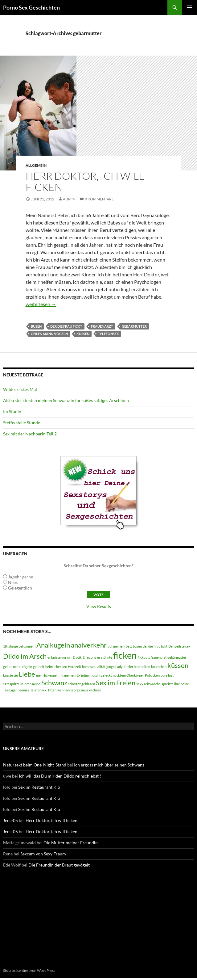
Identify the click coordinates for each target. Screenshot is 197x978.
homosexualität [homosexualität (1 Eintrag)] (93, 667)
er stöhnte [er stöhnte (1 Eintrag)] (104, 657)
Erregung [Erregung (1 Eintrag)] (89, 657)
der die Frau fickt (66, 326)
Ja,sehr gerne (20, 576)
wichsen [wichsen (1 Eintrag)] (95, 690)
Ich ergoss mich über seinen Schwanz (109, 764)
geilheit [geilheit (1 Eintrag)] (38, 667)
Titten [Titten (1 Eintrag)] (51, 690)
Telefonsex (108, 334)
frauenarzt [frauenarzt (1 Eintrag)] (158, 657)
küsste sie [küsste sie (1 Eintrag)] (10, 675)
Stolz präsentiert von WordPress (29, 970)
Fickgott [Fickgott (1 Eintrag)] (143, 657)
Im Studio (12, 411)
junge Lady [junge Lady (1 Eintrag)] (114, 667)
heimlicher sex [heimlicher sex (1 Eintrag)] (56, 667)
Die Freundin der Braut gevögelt (59, 864)
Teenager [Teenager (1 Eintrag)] (10, 690)
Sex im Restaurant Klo (39, 787)
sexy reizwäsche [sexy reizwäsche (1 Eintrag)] (148, 684)
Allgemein (36, 165)
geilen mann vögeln (49, 334)
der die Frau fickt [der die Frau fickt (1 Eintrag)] (155, 646)
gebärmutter (134, 326)
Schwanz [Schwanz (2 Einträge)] (54, 682)
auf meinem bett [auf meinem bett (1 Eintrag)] (120, 646)
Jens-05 (10, 820)
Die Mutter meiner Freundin (70, 842)
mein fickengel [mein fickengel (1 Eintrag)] (47, 675)
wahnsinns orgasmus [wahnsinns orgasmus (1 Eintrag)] (72, 690)
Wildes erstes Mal (20, 389)
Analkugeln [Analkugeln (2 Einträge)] (53, 645)
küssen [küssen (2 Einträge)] (177, 665)
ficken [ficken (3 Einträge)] (125, 655)
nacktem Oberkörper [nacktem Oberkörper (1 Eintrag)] (128, 675)
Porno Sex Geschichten (31, 7)
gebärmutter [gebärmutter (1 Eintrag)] (176, 657)
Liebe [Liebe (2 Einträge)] (27, 674)
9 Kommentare (99, 199)
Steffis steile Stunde (21, 422)
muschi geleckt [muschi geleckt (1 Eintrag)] (101, 675)
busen (36, 326)
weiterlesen (41, 304)
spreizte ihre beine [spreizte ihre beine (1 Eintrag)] (175, 684)
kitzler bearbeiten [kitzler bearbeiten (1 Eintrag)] (137, 667)
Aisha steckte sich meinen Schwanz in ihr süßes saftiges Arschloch (66, 400)
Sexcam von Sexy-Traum (43, 853)
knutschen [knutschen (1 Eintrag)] (158, 667)
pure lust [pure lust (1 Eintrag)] (167, 675)
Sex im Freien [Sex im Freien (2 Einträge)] (115, 682)
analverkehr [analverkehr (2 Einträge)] (89, 645)
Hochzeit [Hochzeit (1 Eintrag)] (74, 667)
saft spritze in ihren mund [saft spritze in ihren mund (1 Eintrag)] (21, 684)
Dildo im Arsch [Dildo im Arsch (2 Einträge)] (25, 656)
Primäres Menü (189, 7)
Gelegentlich (20, 587)
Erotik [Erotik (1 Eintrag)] (77, 657)
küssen (82, 334)
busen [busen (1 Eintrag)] (137, 646)
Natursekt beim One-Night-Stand (34, 764)
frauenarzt (102, 326)
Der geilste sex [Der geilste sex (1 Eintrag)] (179, 646)
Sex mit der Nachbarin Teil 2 (30, 433)
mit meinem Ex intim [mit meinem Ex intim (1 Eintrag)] (74, 675)
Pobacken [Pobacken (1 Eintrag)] (152, 675)
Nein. (13, 582)
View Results (98, 606)
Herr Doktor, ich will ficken (85, 181)
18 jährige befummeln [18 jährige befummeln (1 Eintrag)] (19, 646)
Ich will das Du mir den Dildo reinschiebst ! (60, 776)
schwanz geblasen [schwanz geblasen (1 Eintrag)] (81, 684)
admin (69, 199)
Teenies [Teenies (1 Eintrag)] (23, 690)
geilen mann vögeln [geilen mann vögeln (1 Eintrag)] (17, 667)
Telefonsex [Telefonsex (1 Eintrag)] (38, 690)
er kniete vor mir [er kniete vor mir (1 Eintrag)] (59, 657)
